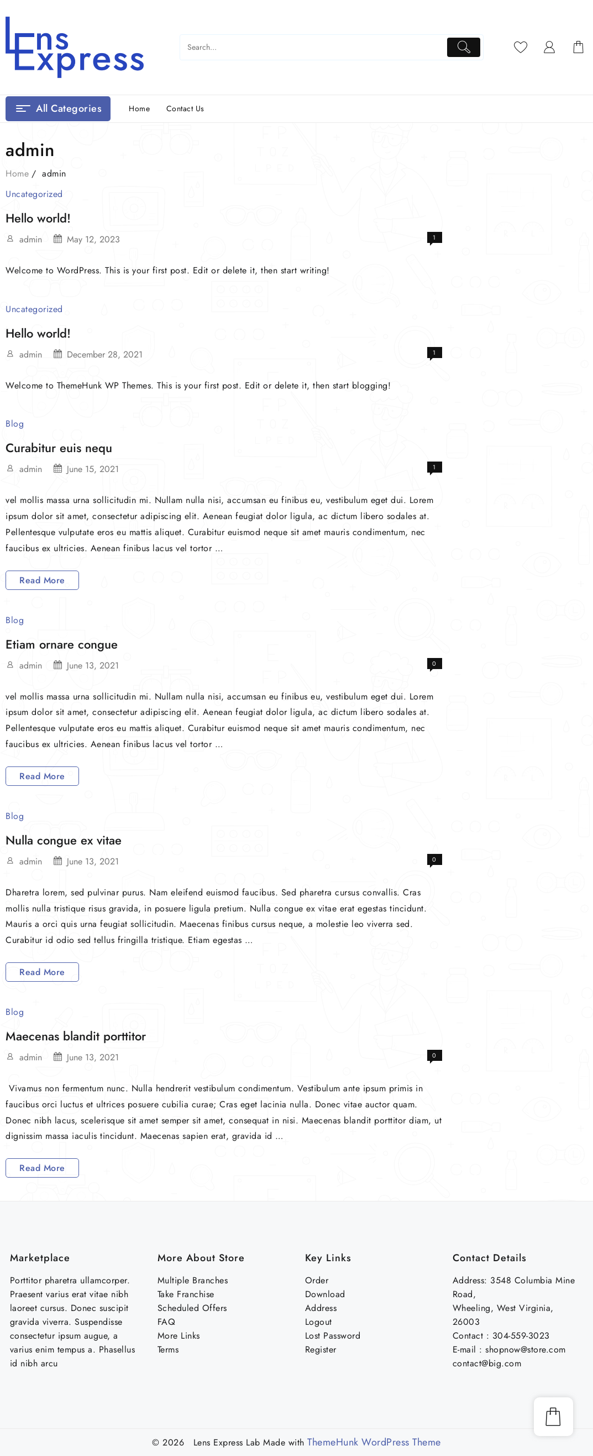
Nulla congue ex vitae (64, 840)
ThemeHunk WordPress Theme (374, 1442)
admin (30, 239)
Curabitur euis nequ (59, 448)
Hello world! (38, 218)
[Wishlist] (521, 47)
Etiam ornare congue (62, 644)
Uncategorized (34, 194)
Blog (15, 423)
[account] (549, 47)
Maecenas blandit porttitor (76, 1036)
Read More (42, 580)
